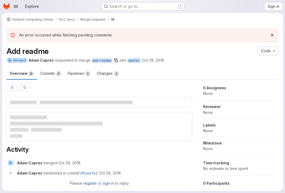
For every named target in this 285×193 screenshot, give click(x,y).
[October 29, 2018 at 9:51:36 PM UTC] (69, 163)
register (90, 183)
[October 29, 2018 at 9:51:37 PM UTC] (110, 173)
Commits (50, 73)
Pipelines (79, 73)
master (134, 60)
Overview (22, 73)
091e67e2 (89, 173)
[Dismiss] (272, 35)
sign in (108, 183)
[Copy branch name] (116, 60)
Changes (108, 73)
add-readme (102, 60)
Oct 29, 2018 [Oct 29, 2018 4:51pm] (153, 60)
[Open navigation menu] (16, 6)
